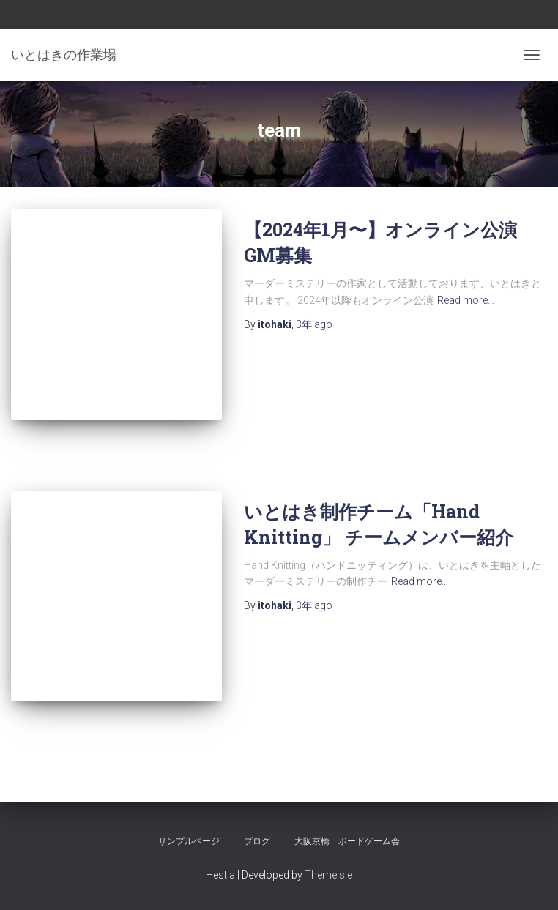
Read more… (465, 300)
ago (314, 324)
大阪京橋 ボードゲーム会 (347, 841)
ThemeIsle (328, 875)
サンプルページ (189, 841)
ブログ (257, 841)
